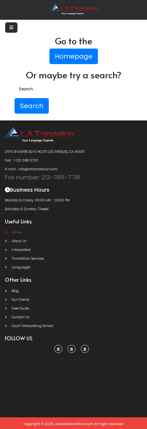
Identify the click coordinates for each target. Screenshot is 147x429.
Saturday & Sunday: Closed (26, 209)
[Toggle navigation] (11, 27)
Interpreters (18, 249)
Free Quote (17, 308)
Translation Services (24, 258)
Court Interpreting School (29, 325)
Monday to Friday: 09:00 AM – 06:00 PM (37, 200)
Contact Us (17, 317)
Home (13, 232)
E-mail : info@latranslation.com (31, 169)
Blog (12, 290)
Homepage (73, 56)
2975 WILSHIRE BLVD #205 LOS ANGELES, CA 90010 (45, 151)
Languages (17, 267)
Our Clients (17, 299)
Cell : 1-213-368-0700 (21, 160)
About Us (15, 241)
